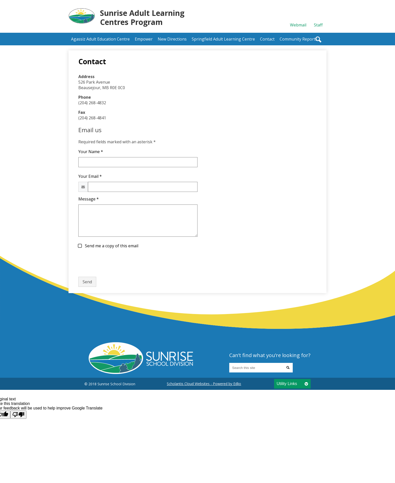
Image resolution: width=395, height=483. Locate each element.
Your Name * (90, 151)
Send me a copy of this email (111, 246)
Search (318, 40)
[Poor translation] (18, 414)
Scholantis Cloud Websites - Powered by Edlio (204, 383)
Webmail (298, 25)
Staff (318, 25)
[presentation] (116, 263)
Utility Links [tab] (287, 384)
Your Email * (90, 176)
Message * (88, 199)
